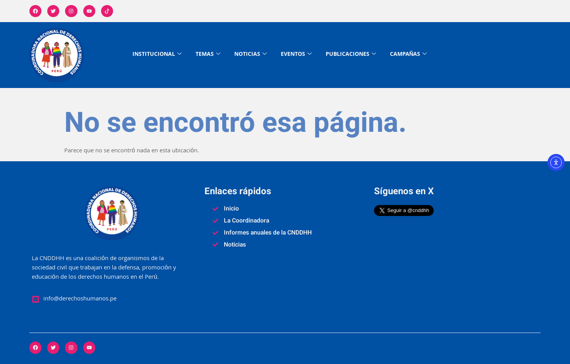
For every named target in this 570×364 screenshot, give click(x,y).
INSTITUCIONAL (157, 55)
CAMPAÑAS (408, 55)
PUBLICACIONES (351, 55)
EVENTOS (296, 55)
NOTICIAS (250, 55)
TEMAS (208, 55)
